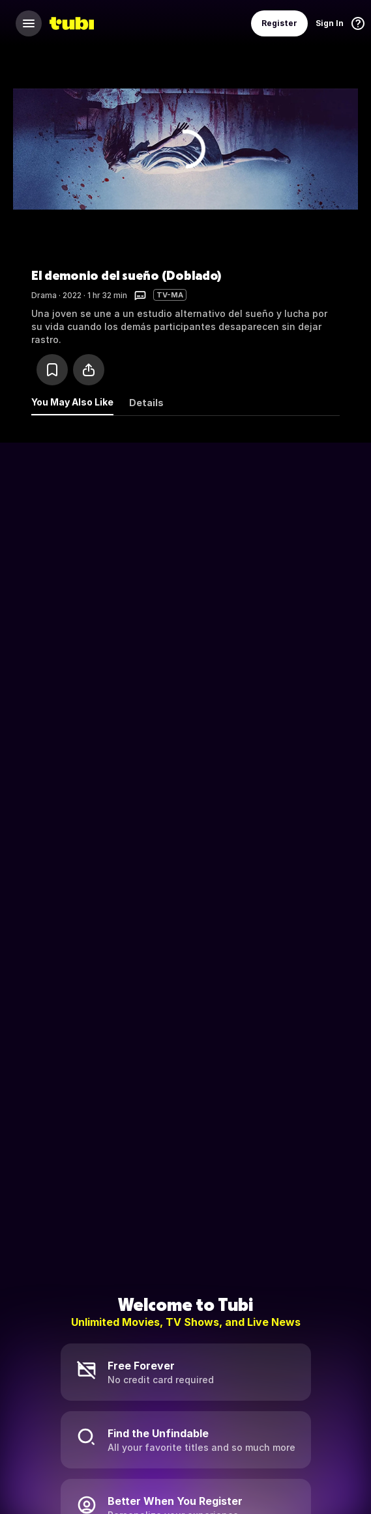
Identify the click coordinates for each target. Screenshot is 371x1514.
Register (279, 23)
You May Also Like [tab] (72, 401)
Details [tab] (146, 402)
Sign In (330, 23)
